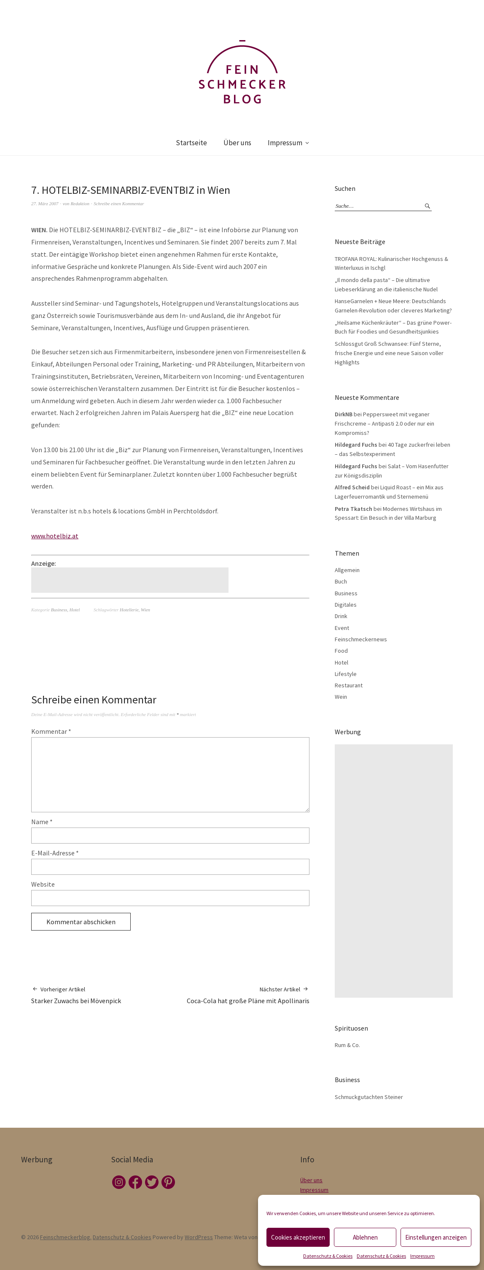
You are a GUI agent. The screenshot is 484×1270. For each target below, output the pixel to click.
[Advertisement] (131, 580)
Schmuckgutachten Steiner (369, 1097)
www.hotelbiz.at (54, 536)
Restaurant (349, 685)
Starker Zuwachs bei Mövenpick (76, 995)
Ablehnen (365, 1237)
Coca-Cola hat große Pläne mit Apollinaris (248, 995)
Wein (341, 696)
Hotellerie (129, 609)
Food (341, 650)
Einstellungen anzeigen (436, 1237)
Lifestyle (346, 674)
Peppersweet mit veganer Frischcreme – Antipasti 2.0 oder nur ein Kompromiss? (384, 423)
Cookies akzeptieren (298, 1237)
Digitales (346, 604)
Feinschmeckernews (361, 639)
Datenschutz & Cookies (327, 1256)
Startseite (191, 142)
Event (342, 628)
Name (42, 821)
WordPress (199, 1237)
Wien (145, 609)
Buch (341, 581)
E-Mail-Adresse (55, 853)
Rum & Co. (347, 1045)
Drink (341, 616)
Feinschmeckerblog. (65, 1237)
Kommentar (51, 731)
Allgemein (347, 570)
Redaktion (79, 203)
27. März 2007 (44, 203)
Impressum (422, 1256)
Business (59, 609)
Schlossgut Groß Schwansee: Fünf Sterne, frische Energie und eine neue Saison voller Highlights (389, 353)
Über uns (237, 142)
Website (43, 884)
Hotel (75, 609)
